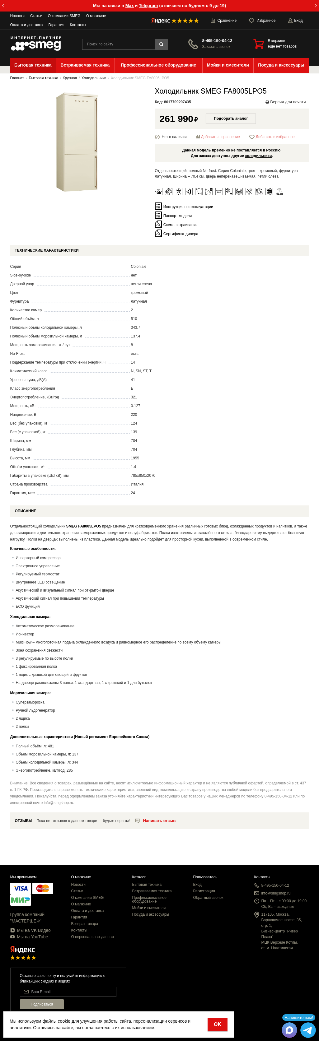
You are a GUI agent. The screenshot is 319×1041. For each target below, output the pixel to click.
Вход (197, 884)
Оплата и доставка (26, 25)
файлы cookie (56, 1021)
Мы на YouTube (29, 936)
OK (217, 1024)
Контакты (78, 25)
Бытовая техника (147, 884)
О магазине (96, 16)
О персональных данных (92, 937)
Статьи (36, 16)
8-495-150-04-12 (217, 40)
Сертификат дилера (180, 234)
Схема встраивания (180, 225)
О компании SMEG (64, 16)
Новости (17, 16)
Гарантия (56, 25)
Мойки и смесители (149, 908)
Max (129, 5)
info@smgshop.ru (276, 893)
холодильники (258, 156)
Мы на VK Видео (30, 930)
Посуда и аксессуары (150, 914)
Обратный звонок (208, 897)
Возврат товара (84, 924)
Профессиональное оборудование (149, 899)
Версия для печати (285, 102)
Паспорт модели (177, 216)
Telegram (148, 5)
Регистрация (204, 891)
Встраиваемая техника (152, 891)
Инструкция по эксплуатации (188, 207)
